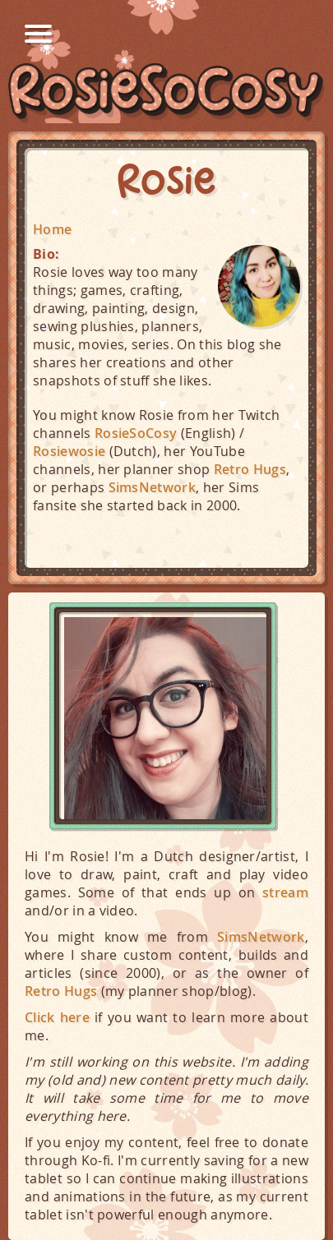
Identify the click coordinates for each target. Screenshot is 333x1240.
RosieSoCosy (166, 93)
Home (52, 229)
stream (285, 892)
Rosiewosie (69, 451)
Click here (57, 1017)
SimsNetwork (153, 487)
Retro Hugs (250, 469)
